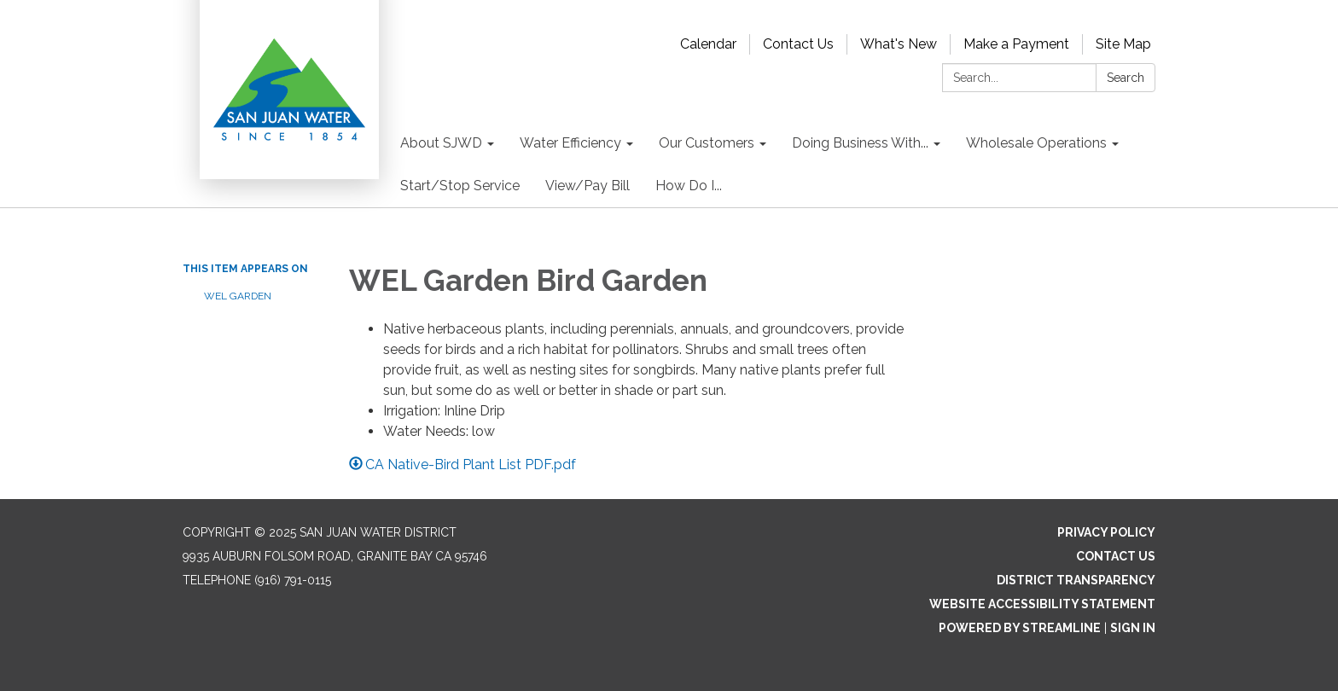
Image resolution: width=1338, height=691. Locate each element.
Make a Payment (1016, 44)
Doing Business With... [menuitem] (860, 143)
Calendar (708, 44)
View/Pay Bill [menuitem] (587, 185)
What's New (898, 44)
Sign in (1132, 628)
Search (1125, 77)
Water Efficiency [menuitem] (570, 143)
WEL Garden (237, 296)
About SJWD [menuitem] (441, 143)
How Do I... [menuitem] (688, 185)
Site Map (1123, 44)
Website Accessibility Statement (1042, 604)
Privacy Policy (1106, 532)
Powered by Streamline (1020, 628)
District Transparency (1076, 580)
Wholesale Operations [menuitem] (1036, 143)
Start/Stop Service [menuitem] (460, 185)
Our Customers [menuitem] (706, 143)
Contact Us (798, 44)
